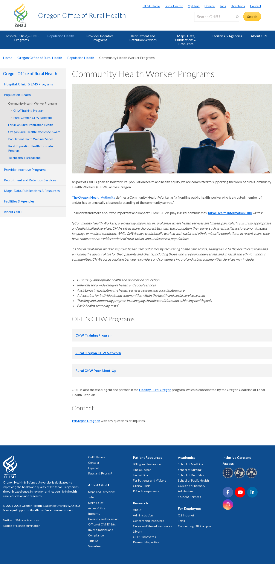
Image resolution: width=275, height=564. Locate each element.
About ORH (260, 36)
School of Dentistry (191, 475)
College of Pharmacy (191, 486)
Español (93, 468)
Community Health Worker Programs (33, 103)
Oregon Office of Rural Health (82, 15)
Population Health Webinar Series (30, 139)
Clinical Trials (141, 486)
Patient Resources (147, 457)
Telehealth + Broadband (24, 157)
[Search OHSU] (216, 17)
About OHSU (98, 485)
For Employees (190, 508)
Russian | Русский (100, 473)
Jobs (223, 6)
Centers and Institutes (148, 520)
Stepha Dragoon (88, 421)
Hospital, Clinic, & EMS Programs (21, 38)
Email (181, 520)
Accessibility (96, 508)
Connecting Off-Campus (194, 526)
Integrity (94, 513)
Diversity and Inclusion (103, 519)
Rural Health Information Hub (230, 213)
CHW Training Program (28, 110)
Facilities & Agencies (227, 36)
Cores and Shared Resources (152, 526)
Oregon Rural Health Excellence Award (34, 132)
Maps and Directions (102, 492)
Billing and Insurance (147, 464)
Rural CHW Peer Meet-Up (95, 370)
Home (7, 58)
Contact (255, 6)
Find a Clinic (141, 475)
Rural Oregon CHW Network (32, 117)
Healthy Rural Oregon (155, 390)
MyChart (194, 6)
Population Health (60, 36)
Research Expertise (146, 542)
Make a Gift (96, 503)
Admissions (185, 491)
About (137, 509)
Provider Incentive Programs (99, 38)
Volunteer (95, 546)
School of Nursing (190, 469)
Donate (210, 6)
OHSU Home (151, 6)
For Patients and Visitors (149, 480)
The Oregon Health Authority (93, 197)
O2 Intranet (186, 515)
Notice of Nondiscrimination (21, 525)
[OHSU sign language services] (240, 477)
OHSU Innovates (144, 537)
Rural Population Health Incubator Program (31, 148)
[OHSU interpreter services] (252, 477)
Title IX (93, 540)
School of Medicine (190, 464)
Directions (238, 6)
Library (137, 531)
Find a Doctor (174, 6)
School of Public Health (193, 480)
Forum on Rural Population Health (30, 125)
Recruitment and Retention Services (143, 38)
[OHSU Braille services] (228, 477)
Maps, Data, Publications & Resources (186, 40)
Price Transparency (146, 491)
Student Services (189, 497)
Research (140, 503)
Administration (143, 515)
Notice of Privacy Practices (21, 520)
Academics (186, 457)
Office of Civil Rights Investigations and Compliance (102, 529)
